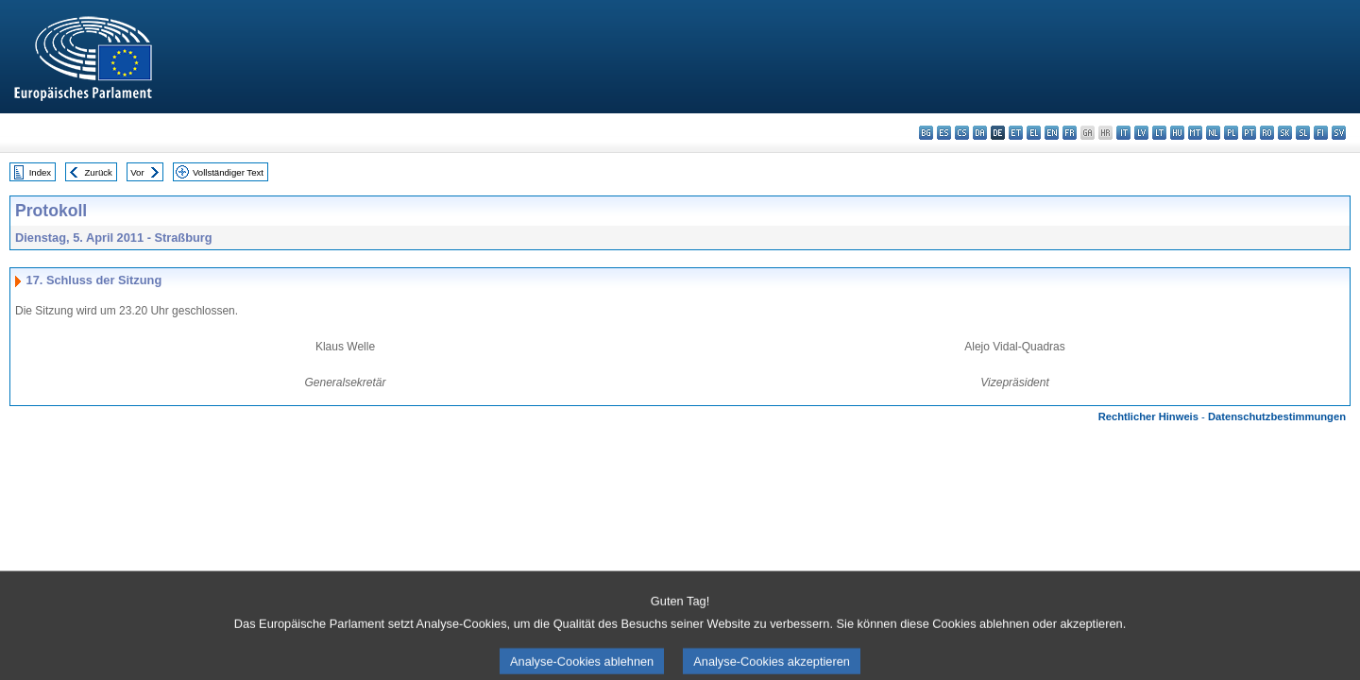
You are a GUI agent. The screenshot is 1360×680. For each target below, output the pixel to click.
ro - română (1267, 133)
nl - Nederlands (1213, 133)
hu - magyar (1177, 133)
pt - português (1249, 133)
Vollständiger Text (228, 172)
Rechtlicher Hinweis (1148, 416)
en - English (1052, 133)
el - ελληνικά (1034, 133)
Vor (137, 172)
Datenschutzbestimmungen (1277, 416)
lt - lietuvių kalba (1159, 133)
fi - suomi (1321, 133)
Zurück (98, 172)
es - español (944, 133)
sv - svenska (1339, 133)
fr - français (1069, 133)
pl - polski (1231, 133)
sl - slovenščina (1303, 133)
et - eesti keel (1016, 133)
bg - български (926, 133)
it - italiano (1123, 133)
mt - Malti (1195, 133)
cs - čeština (962, 133)
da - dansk (980, 133)
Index (40, 172)
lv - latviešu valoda (1141, 133)
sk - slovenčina (1285, 133)
